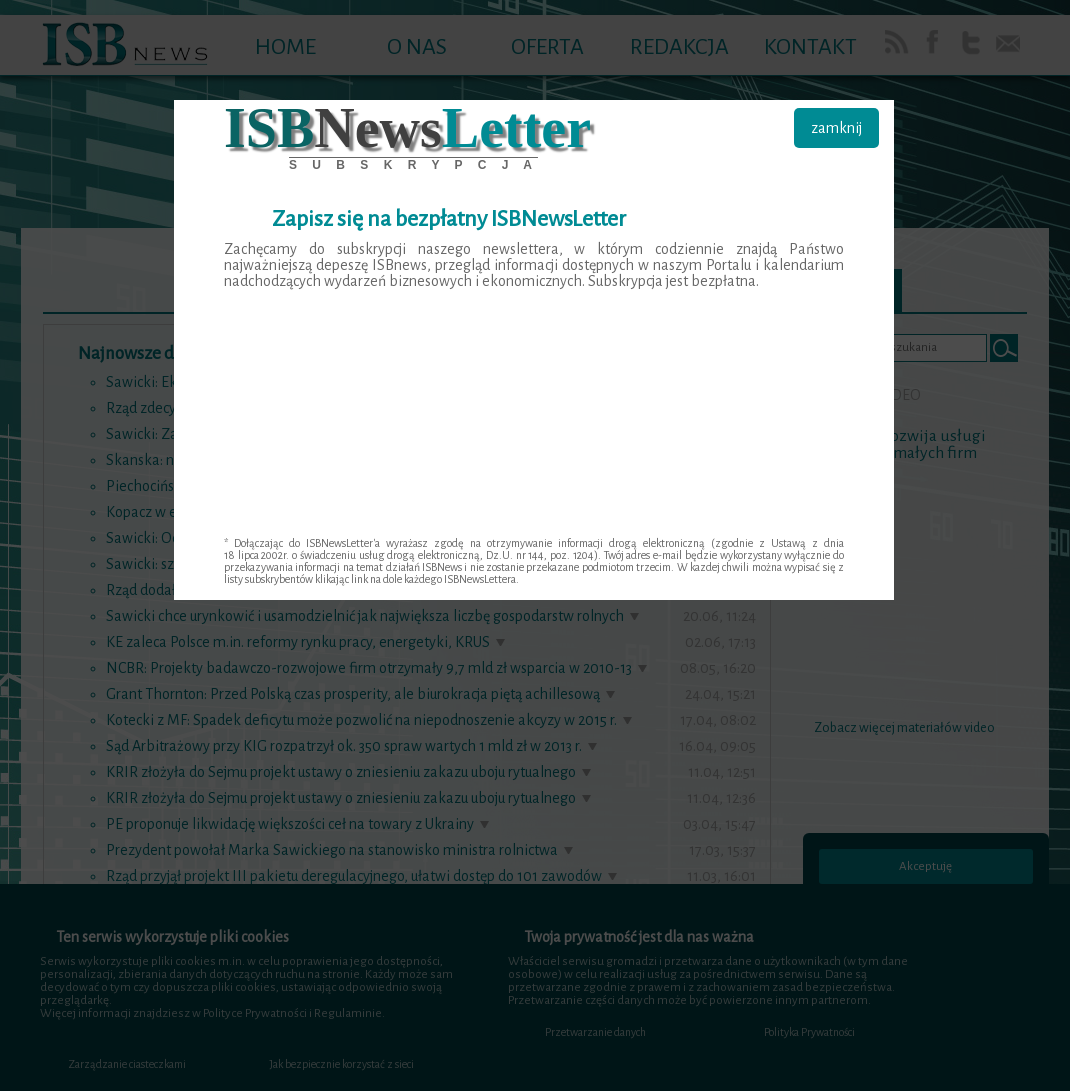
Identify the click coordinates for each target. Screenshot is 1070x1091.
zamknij (836, 128)
